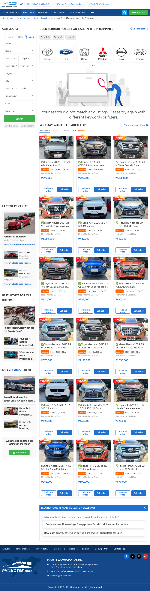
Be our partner (101, 549)
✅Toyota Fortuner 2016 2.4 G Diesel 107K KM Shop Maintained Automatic (56, 346)
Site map (58, 549)
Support (71, 549)
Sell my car (138, 12)
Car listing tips (120, 549)
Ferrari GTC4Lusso (24, 272)
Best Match (44, 130)
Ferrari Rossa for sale (43, 18)
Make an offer (48, 189)
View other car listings (134, 125)
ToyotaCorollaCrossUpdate (70, 4)
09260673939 (78, 571)
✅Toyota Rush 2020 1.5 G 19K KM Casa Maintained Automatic (55, 285)
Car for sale (8, 18)
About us (6, 549)
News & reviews (78, 12)
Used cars (28, 12)
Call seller (64, 189)
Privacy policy (42, 549)
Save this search (11, 126)
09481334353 (57, 571)
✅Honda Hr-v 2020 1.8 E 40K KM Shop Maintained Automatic (91, 163)
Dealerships (59, 12)
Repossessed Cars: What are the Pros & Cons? (19, 329)
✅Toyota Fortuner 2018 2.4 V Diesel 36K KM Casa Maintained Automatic (130, 163)
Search (19, 118)
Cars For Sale (11, 12)
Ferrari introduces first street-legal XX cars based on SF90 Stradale (18, 399)
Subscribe (19, 452)
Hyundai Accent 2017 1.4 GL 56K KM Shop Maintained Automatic (56, 467)
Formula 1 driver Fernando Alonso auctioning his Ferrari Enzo (26, 411)
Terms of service (23, 549)
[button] (92, 65)
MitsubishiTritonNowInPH (39, 4)
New (20, 36)
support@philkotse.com (61, 575)
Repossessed (79, 130)
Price (57, 130)
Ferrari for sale (23, 18)
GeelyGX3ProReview (100, 4)
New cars (43, 12)
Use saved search (27, 126)
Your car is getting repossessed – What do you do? (27, 342)
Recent (67, 130)
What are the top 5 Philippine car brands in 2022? (26, 355)
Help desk (85, 549)
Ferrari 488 (25, 252)
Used (31, 36)
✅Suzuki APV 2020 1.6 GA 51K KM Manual (92, 224)
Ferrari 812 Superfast (15, 236)
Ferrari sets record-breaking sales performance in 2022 (26, 425)
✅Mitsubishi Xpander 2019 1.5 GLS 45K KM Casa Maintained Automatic (130, 224)
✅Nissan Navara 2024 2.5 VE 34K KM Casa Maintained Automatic (56, 224)
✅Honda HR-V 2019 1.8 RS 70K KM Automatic (130, 285)
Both (10, 36)
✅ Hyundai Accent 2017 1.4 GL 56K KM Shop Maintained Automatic (93, 285)
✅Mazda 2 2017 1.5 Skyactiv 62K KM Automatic (56, 163)
